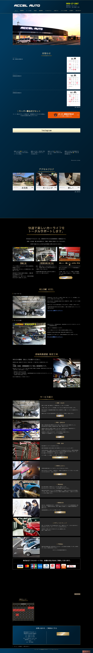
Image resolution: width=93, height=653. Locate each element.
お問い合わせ (78, 10)
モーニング (48, 188)
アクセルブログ (48, 10)
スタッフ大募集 (64, 10)
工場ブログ (56, 10)
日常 (32, 187)
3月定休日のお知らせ (17, 76)
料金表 (35, 10)
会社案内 (71, 10)
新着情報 (22, 10)
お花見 (25, 188)
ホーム (16, 10)
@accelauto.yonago (75, 160)
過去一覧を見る (77, 107)
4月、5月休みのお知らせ (18, 59)
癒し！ (71, 188)
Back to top (77, 594)
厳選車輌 (41, 10)
